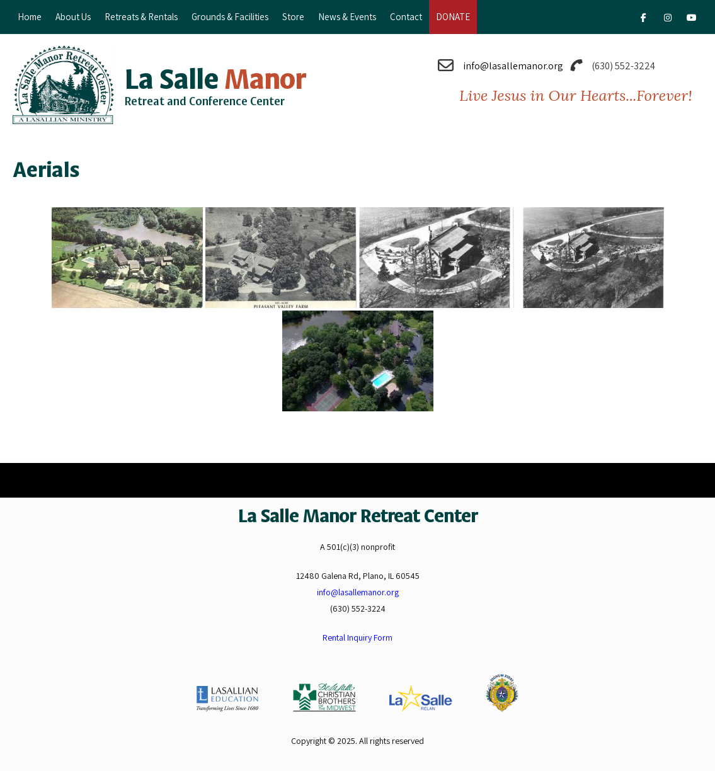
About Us (73, 17)
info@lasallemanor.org (513, 65)
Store (293, 17)
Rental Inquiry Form (357, 637)
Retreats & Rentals (141, 17)
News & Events (347, 17)
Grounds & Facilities (230, 17)
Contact (406, 17)
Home (30, 17)
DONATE (453, 17)
